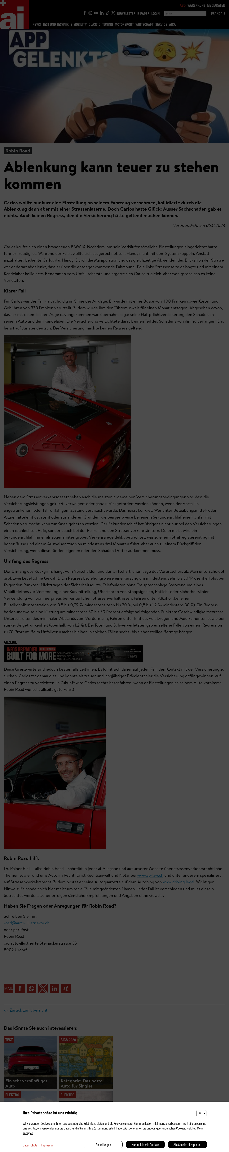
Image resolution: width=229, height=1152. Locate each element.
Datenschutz (30, 1145)
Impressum (47, 1145)
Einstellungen (103, 1144)
